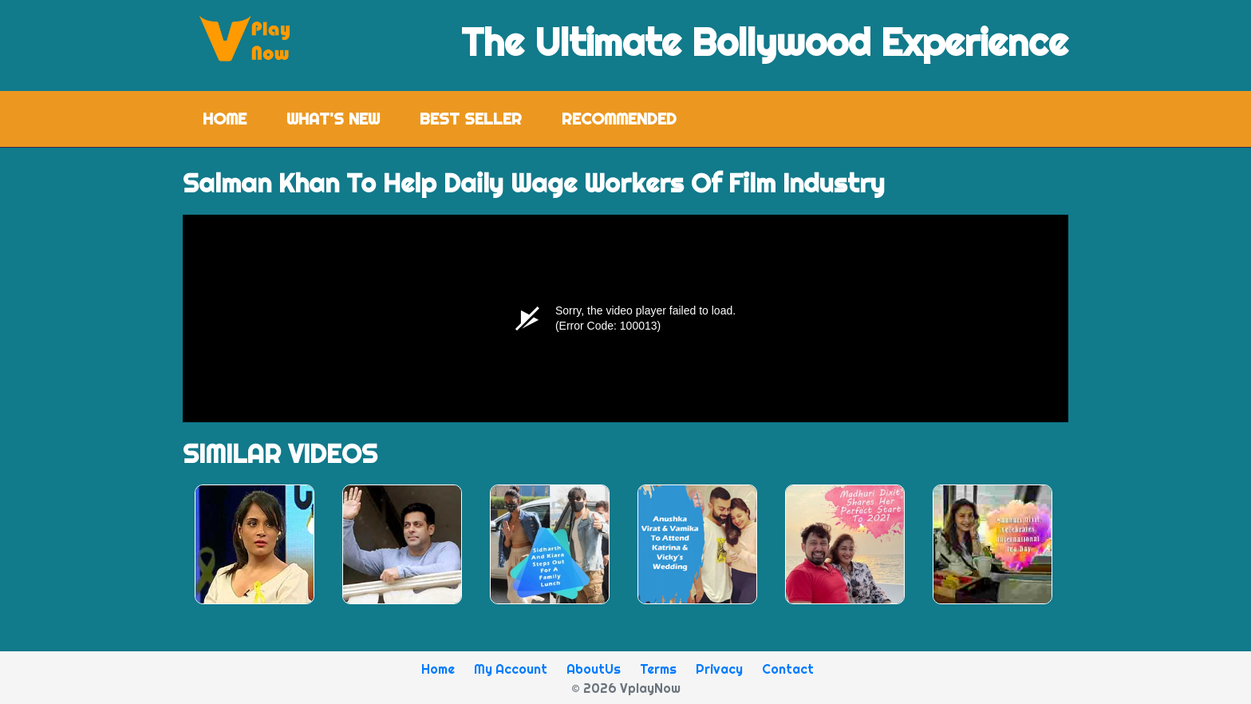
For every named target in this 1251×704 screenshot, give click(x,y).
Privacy (719, 669)
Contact (788, 669)
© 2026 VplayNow (626, 688)
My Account (510, 669)
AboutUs (593, 669)
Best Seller (471, 119)
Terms (658, 669)
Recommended (619, 119)
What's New (333, 119)
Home (234, 118)
